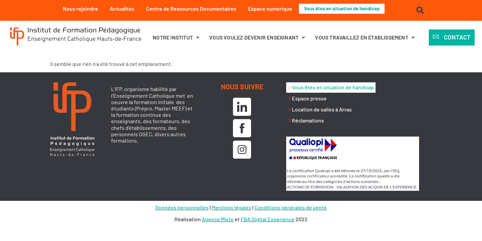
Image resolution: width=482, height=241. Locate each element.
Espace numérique (267, 8)
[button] (176, 37)
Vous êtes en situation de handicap (342, 8)
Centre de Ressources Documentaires (188, 8)
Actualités (118, 8)
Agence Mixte (218, 219)
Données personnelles (182, 207)
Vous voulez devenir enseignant (257, 37)
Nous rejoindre (77, 8)
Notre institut (176, 37)
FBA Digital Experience (268, 219)
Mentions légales (231, 207)
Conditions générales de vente (290, 207)
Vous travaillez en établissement (365, 37)
